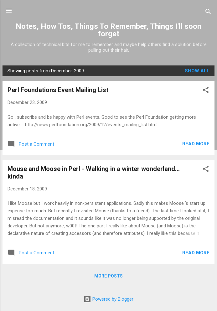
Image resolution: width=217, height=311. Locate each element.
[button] (205, 91)
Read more (195, 144)
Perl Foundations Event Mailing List (58, 90)
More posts (108, 275)
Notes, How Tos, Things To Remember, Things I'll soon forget (108, 30)
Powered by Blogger (108, 299)
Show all (197, 71)
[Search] (208, 12)
